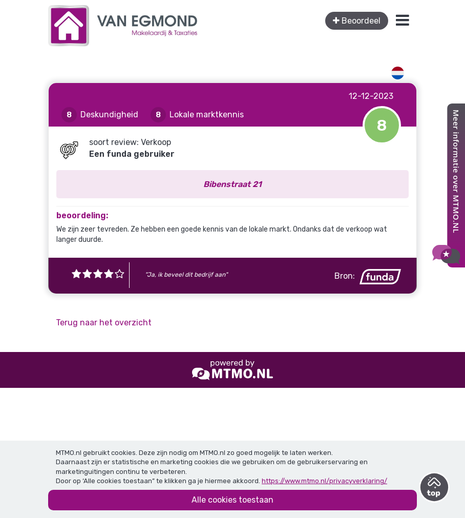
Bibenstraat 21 (232, 184)
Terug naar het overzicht (104, 322)
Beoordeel (357, 21)
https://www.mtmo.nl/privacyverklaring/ (324, 481)
